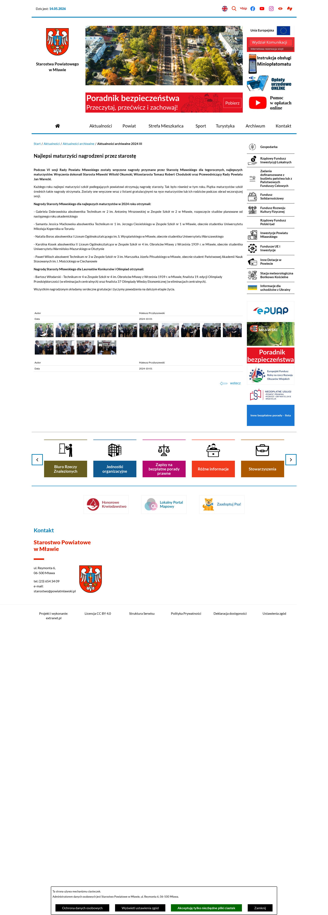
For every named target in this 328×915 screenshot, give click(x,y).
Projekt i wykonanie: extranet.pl (53, 615)
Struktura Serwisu (142, 613)
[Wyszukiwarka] (234, 8)
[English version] (224, 8)
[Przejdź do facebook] (252, 8)
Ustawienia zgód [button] (274, 613)
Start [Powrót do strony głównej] (37, 143)
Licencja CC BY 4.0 (98, 613)
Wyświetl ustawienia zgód (140, 908)
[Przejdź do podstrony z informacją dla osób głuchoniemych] (289, 8)
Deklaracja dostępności (230, 613)
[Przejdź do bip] (243, 8)
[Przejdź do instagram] (271, 8)
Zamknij (260, 908)
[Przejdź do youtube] (262, 8)
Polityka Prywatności (186, 613)
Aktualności (52, 143)
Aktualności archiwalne (78, 143)
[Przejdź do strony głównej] (57, 125)
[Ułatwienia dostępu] (280, 8)
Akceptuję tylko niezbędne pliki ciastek (206, 908)
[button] (44, 336)
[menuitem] (100, 126)
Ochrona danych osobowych (82, 908)
